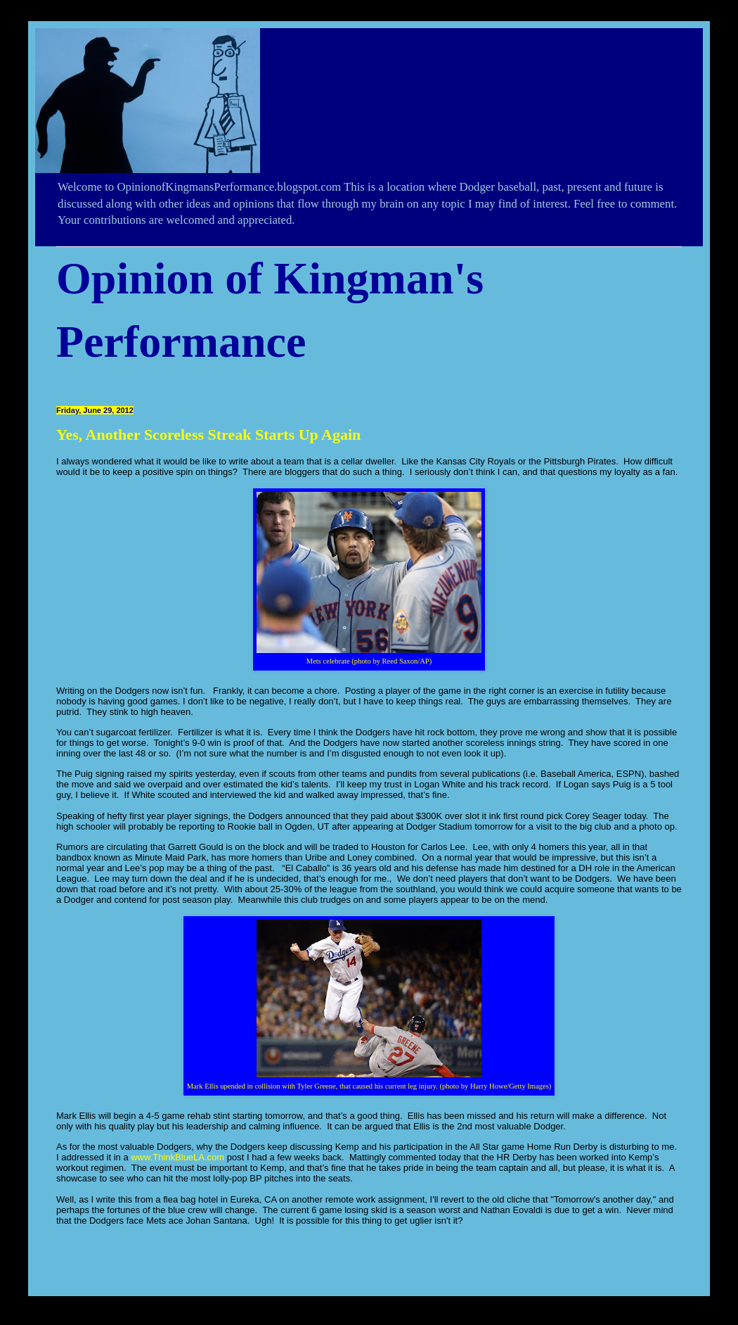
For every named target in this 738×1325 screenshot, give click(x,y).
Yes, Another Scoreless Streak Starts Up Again (208, 434)
